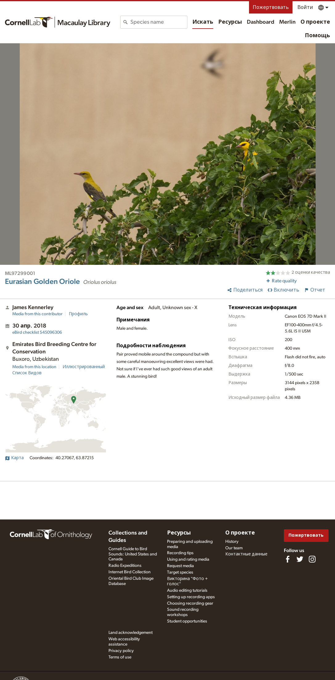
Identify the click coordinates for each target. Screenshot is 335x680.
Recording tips (180, 553)
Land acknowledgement (130, 632)
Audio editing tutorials (187, 590)
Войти (305, 7)
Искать (202, 22)
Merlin (287, 22)
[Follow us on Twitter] (300, 559)
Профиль (78, 314)
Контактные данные (246, 554)
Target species (180, 572)
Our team (234, 548)
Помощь (317, 35)
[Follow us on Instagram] (312, 559)
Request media (180, 566)
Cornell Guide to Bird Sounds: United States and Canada (132, 554)
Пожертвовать (271, 7)
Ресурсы (230, 22)
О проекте (315, 22)
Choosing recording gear (190, 603)
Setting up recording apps (191, 597)
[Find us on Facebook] (287, 559)
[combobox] (158, 22)
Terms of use (119, 657)
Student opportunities (187, 621)
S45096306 (37, 332)
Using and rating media (188, 559)
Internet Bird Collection (129, 572)
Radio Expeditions (124, 565)
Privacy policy (121, 651)
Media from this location (34, 367)
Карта (14, 458)
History (232, 541)
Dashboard (260, 22)
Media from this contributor (37, 314)
